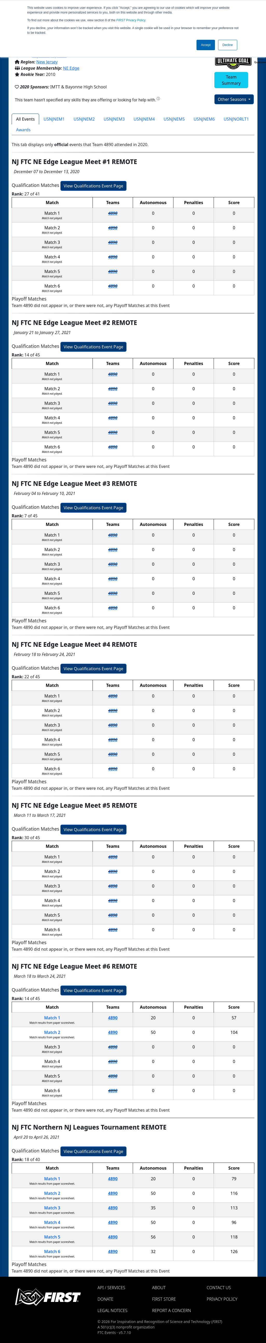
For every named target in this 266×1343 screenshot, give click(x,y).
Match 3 (52, 1208)
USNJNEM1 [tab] (54, 119)
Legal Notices (112, 1310)
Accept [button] (206, 45)
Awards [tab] (23, 130)
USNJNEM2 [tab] (84, 119)
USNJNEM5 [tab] (174, 119)
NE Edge (71, 68)
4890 (112, 213)
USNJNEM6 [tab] (204, 119)
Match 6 (52, 1251)
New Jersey (47, 62)
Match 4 (52, 1222)
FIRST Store (164, 1299)
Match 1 (52, 1018)
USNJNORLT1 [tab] (236, 119)
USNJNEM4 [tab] (144, 119)
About (159, 1287)
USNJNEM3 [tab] (114, 119)
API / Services (111, 1287)
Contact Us (219, 1287)
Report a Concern (171, 1310)
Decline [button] (227, 45)
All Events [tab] (25, 119)
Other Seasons (232, 99)
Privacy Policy (130, 20)
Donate (105, 1299)
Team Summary (231, 80)
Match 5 (52, 1237)
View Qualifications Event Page (93, 186)
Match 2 (52, 1032)
